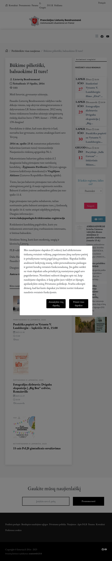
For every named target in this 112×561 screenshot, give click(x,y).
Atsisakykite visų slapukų (56, 303)
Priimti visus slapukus (78, 303)
